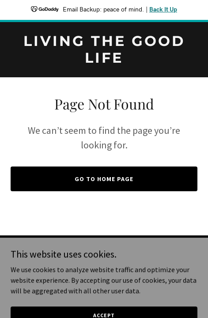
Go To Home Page (104, 179)
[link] (104, 60)
